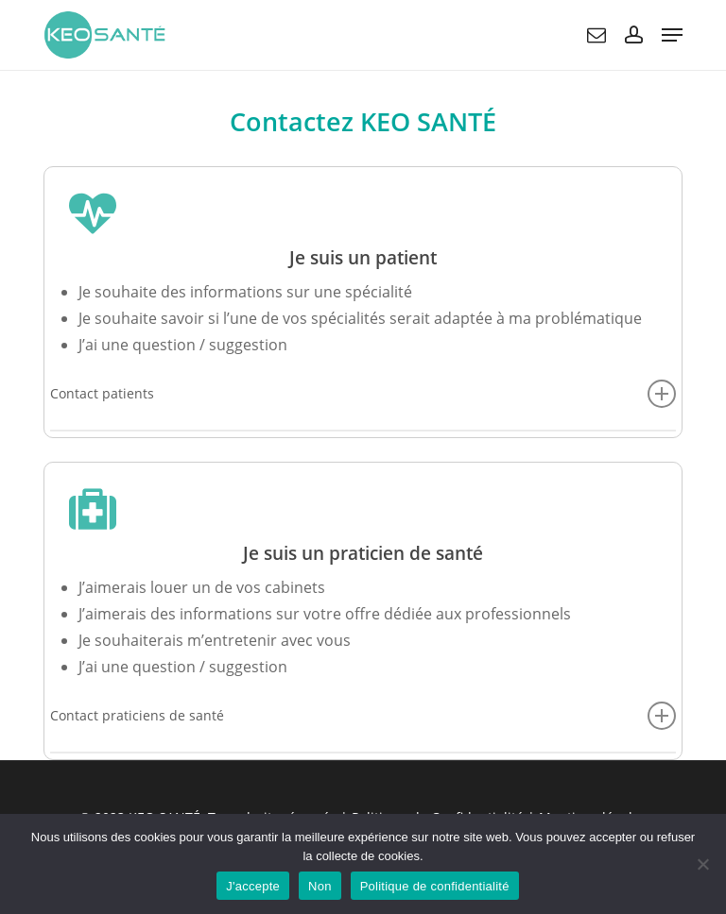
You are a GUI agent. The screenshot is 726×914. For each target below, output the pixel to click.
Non (320, 886)
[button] (672, 34)
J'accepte (253, 886)
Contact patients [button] (363, 394)
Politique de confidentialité (435, 886)
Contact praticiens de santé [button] (363, 716)
